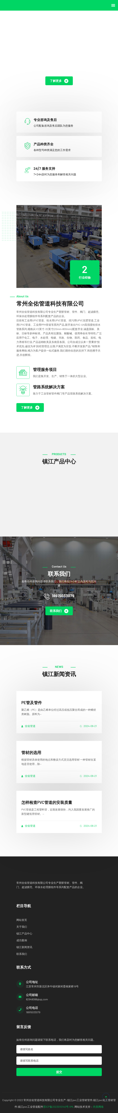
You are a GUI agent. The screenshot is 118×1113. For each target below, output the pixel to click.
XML (71, 1106)
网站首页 (21, 919)
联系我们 (59, 611)
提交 (59, 1072)
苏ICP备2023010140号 (56, 1106)
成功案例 (21, 940)
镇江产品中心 (24, 933)
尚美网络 (98, 1106)
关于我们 (21, 926)
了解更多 (59, 81)
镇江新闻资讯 (24, 947)
